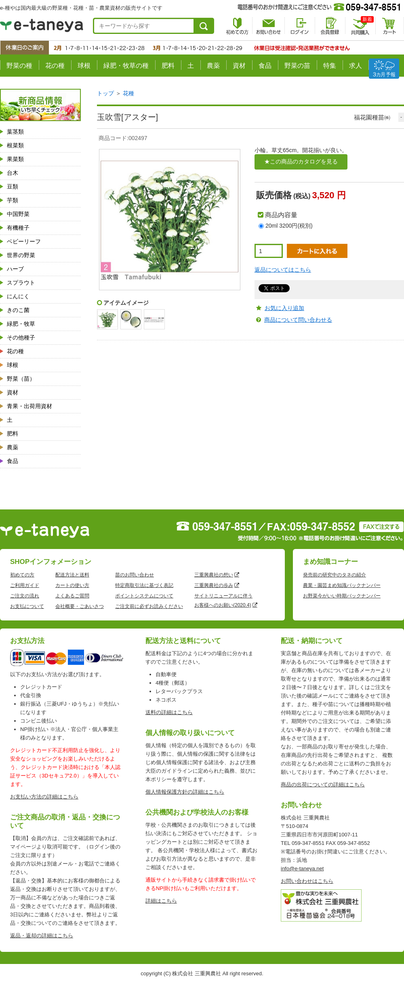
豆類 (12, 186)
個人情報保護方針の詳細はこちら (184, 792)
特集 (329, 65)
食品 (265, 65)
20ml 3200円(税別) (289, 225)
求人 (355, 65)
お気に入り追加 (284, 308)
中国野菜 (18, 214)
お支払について (27, 606)
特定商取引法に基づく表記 (144, 585)
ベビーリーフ (24, 241)
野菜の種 (19, 65)
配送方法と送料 (72, 575)
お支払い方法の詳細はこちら (44, 797)
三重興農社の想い (213, 575)
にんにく (18, 296)
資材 (239, 65)
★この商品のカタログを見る (301, 161)
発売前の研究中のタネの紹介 (334, 575)
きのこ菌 (18, 310)
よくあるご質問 (72, 596)
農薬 (213, 65)
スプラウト (21, 282)
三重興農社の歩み (213, 585)
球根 (84, 65)
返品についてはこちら (283, 269)
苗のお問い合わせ (134, 575)
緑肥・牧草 (21, 324)
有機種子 (18, 227)
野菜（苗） (21, 378)
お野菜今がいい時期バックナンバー (342, 596)
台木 (12, 173)
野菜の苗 (297, 65)
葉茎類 (15, 131)
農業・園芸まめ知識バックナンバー (342, 585)
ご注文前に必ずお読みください (149, 606)
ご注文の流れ (24, 596)
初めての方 (22, 575)
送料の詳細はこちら (169, 712)
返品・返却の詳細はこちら (41, 935)
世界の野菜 (21, 255)
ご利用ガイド (24, 585)
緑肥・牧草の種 (126, 65)
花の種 (55, 65)
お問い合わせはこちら (307, 881)
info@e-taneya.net (302, 868)
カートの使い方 (72, 585)
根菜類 (15, 145)
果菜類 (15, 159)
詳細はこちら (161, 901)
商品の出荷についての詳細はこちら (323, 785)
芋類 (12, 200)
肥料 (168, 65)
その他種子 (21, 337)
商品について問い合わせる (298, 319)
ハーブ (15, 269)
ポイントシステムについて (144, 596)
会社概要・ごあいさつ (79, 606)
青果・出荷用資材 (29, 406)
